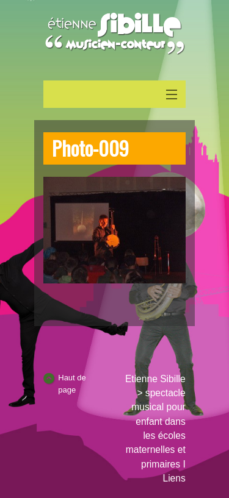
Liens (173, 478)
